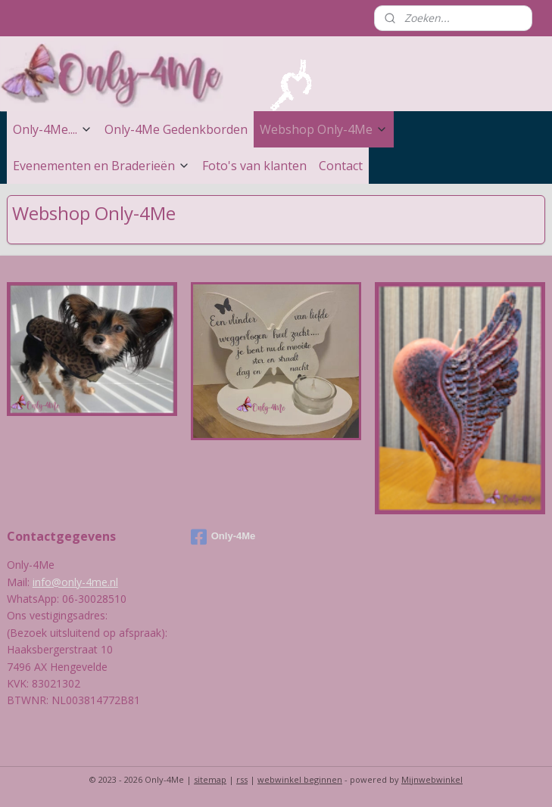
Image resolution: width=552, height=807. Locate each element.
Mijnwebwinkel (432, 779)
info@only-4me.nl (75, 582)
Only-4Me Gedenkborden (176, 129)
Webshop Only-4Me (324, 129)
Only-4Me (223, 537)
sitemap (210, 779)
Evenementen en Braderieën (101, 165)
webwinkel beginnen (299, 779)
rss (242, 779)
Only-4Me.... (52, 129)
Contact (341, 165)
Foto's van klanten (254, 165)
